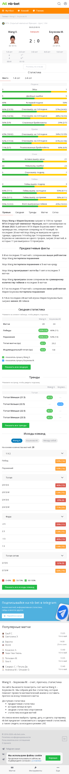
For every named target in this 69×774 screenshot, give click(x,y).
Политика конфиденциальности (16, 737)
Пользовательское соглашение (16, 740)
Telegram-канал (11, 749)
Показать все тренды (16, 425)
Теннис (5, 16)
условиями (36, 760)
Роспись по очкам (34, 66)
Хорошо (53, 758)
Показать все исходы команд (19, 587)
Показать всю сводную (16, 367)
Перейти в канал (13, 615)
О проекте (6, 743)
